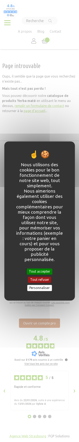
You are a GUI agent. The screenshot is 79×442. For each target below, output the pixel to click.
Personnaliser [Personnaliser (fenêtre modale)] (39, 288)
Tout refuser (39, 279)
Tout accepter (39, 271)
